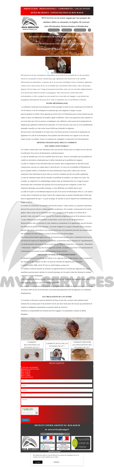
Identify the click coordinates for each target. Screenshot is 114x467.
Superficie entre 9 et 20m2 (30, 369)
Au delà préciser (27, 377)
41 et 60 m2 (26, 372)
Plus (89, 30)
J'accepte (37, 462)
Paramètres (56, 462)
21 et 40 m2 (26, 371)
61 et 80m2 (26, 374)
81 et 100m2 (26, 375)
